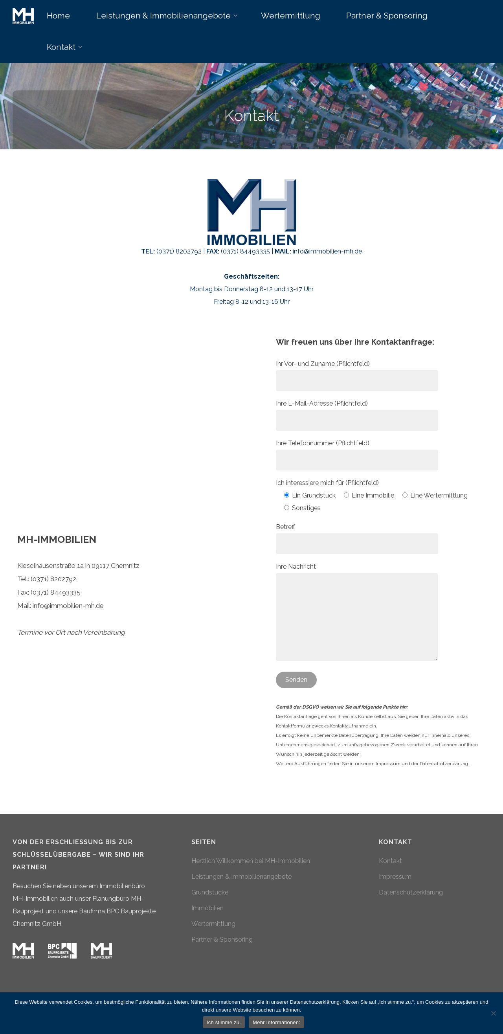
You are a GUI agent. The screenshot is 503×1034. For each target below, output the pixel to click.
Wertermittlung (213, 923)
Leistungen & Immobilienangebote (241, 876)
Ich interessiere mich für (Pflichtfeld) (327, 483)
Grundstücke (209, 892)
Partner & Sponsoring (222, 939)
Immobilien (207, 908)
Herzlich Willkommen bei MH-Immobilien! (251, 861)
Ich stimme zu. (224, 1022)
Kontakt (390, 861)
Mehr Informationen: (276, 1022)
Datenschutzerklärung (411, 892)
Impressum (395, 876)
